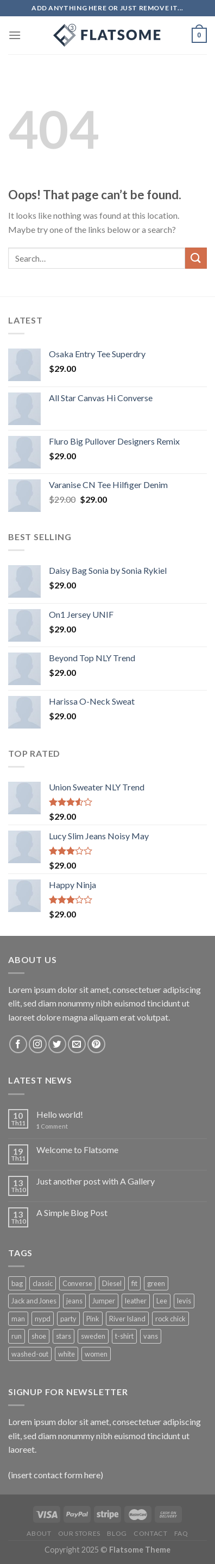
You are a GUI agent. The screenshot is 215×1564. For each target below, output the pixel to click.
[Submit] (196, 258)
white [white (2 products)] (66, 1354)
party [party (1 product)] (68, 1318)
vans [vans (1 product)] (150, 1336)
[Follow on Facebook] (18, 1044)
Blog (117, 1533)
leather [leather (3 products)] (136, 1300)
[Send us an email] (77, 1044)
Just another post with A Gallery (95, 1181)
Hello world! (59, 1114)
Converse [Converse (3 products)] (77, 1283)
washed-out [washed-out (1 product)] (29, 1354)
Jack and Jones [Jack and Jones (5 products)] (33, 1300)
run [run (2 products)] (16, 1336)
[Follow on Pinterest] (96, 1044)
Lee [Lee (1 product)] (161, 1300)
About (39, 1533)
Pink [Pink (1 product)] (92, 1318)
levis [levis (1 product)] (184, 1300)
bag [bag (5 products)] (17, 1283)
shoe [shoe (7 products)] (38, 1336)
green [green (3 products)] (156, 1283)
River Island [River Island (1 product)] (127, 1318)
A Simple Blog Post (72, 1212)
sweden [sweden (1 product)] (93, 1336)
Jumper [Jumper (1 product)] (103, 1300)
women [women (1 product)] (96, 1354)
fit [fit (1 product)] (134, 1283)
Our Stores (79, 1533)
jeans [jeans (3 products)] (74, 1300)
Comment (52, 1126)
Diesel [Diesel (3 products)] (112, 1283)
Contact (150, 1533)
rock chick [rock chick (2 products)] (170, 1318)
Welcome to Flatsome (77, 1149)
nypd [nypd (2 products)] (42, 1318)
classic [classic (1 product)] (43, 1283)
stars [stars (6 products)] (63, 1336)
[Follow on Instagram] (38, 1044)
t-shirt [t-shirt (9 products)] (124, 1336)
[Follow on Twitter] (57, 1044)
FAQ (181, 1533)
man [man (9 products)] (18, 1318)
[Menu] (14, 35)
